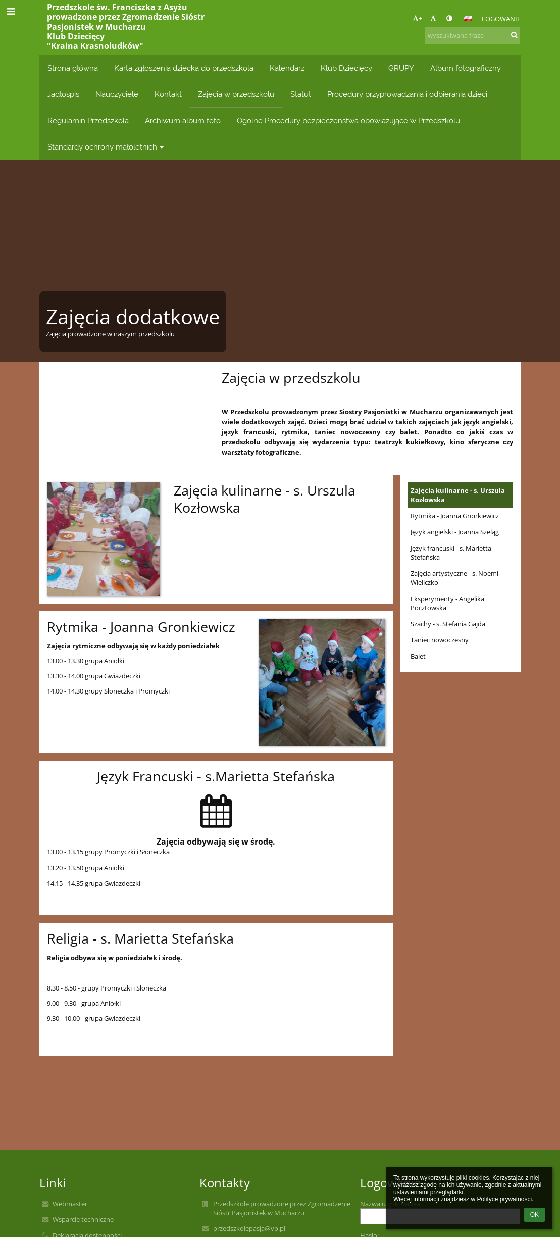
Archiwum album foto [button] (183, 120)
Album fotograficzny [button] (465, 68)
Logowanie (501, 18)
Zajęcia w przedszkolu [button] (236, 94)
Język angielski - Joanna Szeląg (455, 531)
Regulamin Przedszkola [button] (88, 120)
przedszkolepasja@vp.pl (249, 1228)
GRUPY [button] (401, 68)
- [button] (434, 18)
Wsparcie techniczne (83, 1219)
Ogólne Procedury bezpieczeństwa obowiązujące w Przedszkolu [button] (348, 120)
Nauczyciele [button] (116, 94)
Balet (418, 656)
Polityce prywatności (504, 1199)
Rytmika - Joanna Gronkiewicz (455, 515)
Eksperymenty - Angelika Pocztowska (447, 603)
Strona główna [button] (72, 68)
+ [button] (417, 18)
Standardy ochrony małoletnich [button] (107, 146)
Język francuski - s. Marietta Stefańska (451, 552)
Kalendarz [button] (287, 68)
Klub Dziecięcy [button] (346, 68)
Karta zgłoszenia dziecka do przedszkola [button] (183, 68)
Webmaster (70, 1203)
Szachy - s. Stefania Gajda (448, 623)
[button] (467, 19)
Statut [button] (300, 94)
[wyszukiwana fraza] (473, 35)
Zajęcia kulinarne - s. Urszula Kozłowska (458, 495)
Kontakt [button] (168, 94)
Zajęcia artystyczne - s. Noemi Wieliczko (454, 578)
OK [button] (534, 1214)
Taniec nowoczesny (440, 640)
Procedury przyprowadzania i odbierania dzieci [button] (407, 94)
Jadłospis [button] (63, 94)
